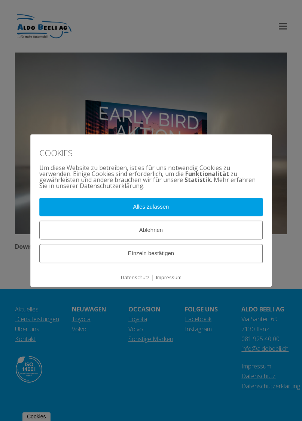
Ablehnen (151, 230)
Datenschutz (135, 277)
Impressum (168, 277)
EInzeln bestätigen (151, 253)
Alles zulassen (151, 206)
